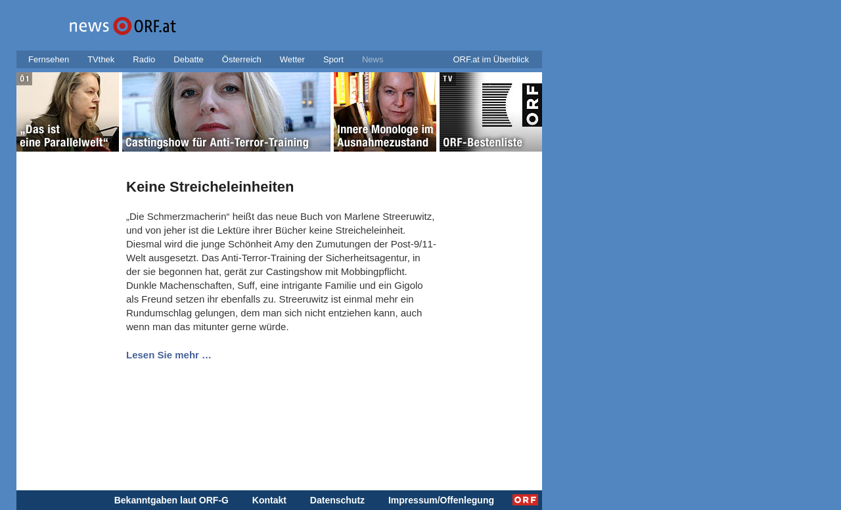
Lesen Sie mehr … (169, 354)
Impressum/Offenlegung (441, 500)
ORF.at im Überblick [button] (491, 59)
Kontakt (269, 500)
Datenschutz (337, 500)
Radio (144, 59)
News (373, 59)
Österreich (241, 59)
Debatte (188, 59)
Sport (333, 59)
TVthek (100, 59)
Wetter (292, 59)
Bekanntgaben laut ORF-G (171, 500)
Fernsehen (48, 59)
